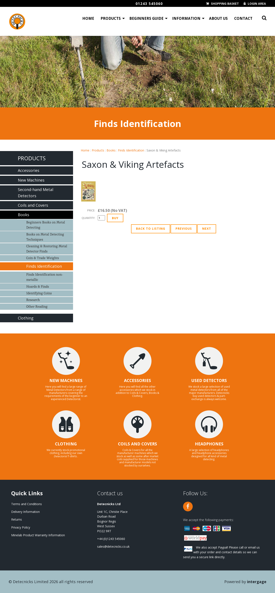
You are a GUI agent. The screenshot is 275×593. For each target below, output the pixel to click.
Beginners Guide (146, 18)
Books (111, 150)
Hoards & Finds (37, 286)
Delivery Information (25, 512)
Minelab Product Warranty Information (38, 535)
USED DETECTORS (209, 380)
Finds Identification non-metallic (44, 277)
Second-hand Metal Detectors (35, 192)
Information (186, 18)
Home (88, 18)
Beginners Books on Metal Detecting (45, 224)
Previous (184, 228)
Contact (243, 18)
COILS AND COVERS (137, 444)
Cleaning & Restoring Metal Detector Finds (46, 248)
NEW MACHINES (65, 380)
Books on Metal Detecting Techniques (45, 236)
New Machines (31, 180)
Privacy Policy (20, 527)
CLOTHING (66, 444)
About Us (218, 18)
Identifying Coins (39, 293)
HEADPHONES (209, 444)
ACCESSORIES (137, 380)
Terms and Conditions (26, 504)
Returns (16, 519)
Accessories (28, 170)
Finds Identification (131, 150)
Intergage (256, 581)
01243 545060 (149, 3)
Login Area (257, 3)
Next (206, 228)
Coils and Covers (33, 205)
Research (33, 300)
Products (111, 18)
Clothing (26, 318)
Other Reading (36, 306)
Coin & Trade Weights (42, 258)
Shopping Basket (225, 3)
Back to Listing (150, 228)
